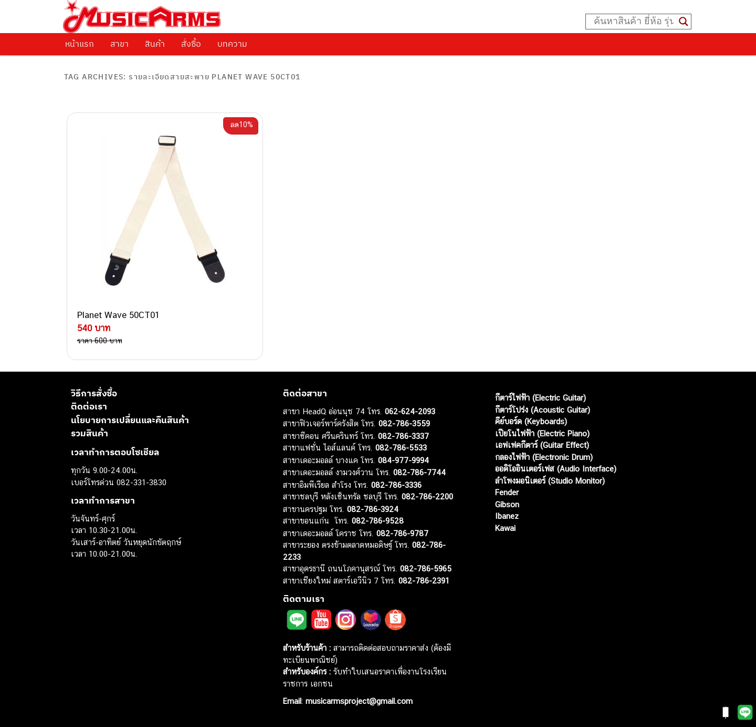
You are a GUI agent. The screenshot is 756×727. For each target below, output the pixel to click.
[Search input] (634, 21)
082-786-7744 (419, 472)
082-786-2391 (423, 580)
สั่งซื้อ (191, 43)
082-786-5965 (426, 568)
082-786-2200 (427, 496)
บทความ (232, 43)
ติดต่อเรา (89, 406)
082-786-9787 (402, 533)
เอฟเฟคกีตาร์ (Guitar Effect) (542, 445)
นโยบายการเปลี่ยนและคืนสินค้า (130, 420)
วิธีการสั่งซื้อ (94, 393)
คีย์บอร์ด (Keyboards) (531, 421)
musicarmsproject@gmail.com (358, 701)
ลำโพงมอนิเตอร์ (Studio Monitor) (550, 480)
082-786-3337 (403, 436)
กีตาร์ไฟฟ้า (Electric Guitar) (540, 397)
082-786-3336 (396, 484)
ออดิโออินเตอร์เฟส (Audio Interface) (555, 468)
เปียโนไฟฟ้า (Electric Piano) (542, 433)
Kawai (505, 528)
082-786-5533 (401, 447)
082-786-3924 (372, 509)
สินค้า (155, 43)
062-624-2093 (410, 411)
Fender (507, 492)
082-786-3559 (404, 423)
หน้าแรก (79, 43)
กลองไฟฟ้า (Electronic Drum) (544, 457)
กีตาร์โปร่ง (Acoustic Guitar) (542, 409)
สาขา (119, 43)
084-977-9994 (403, 460)
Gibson (507, 504)
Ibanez (507, 515)
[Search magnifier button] (683, 21)
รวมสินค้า (89, 433)
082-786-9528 (378, 520)
